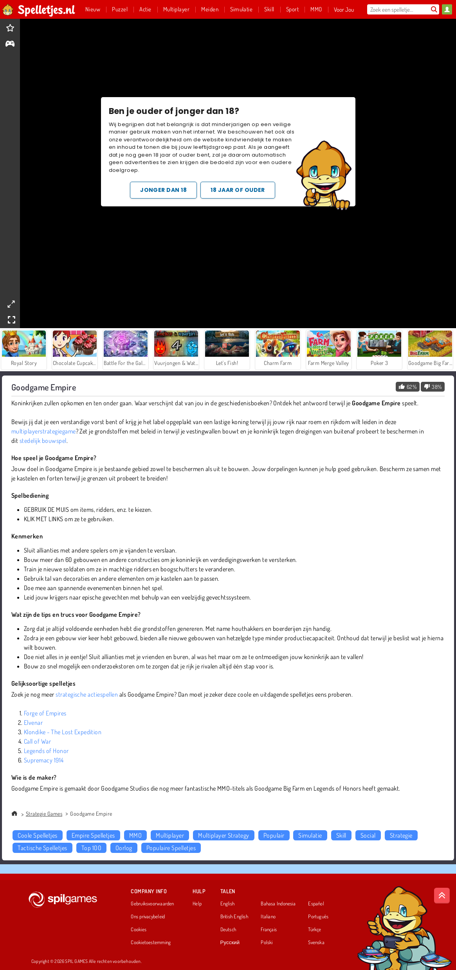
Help (197, 904)
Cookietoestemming (151, 942)
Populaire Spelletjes (171, 848)
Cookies (138, 929)
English (227, 904)
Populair (274, 835)
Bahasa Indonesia (278, 904)
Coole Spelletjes (38, 835)
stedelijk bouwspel (43, 440)
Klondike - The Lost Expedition (62, 732)
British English (234, 916)
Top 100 (91, 848)
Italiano (268, 916)
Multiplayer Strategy (223, 835)
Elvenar (33, 722)
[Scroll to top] (442, 895)
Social (368, 835)
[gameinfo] (10, 44)
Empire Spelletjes (93, 835)
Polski (266, 942)
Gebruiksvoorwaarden (152, 904)
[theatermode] (11, 304)
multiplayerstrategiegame (43, 431)
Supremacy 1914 (44, 760)
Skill (341, 835)
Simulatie (310, 835)
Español (316, 904)
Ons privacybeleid (148, 916)
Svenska (316, 942)
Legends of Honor (46, 751)
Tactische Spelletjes (42, 848)
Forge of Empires (45, 713)
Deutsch (228, 929)
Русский (230, 942)
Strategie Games (44, 813)
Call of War (37, 741)
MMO (135, 835)
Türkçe (314, 929)
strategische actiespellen (87, 694)
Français (269, 929)
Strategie (401, 835)
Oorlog (123, 848)
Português (318, 916)
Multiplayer (170, 835)
